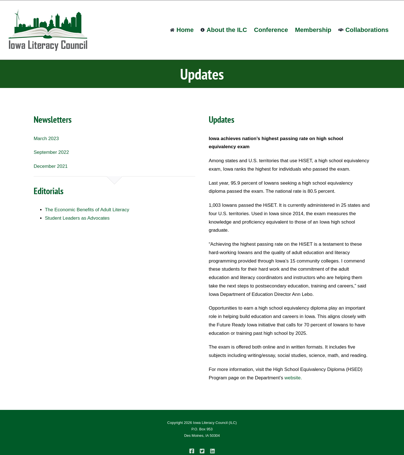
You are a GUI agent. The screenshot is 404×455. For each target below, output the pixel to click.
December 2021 (51, 166)
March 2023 (46, 138)
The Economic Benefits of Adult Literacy (87, 209)
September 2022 (51, 152)
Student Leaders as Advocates (77, 218)
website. (293, 377)
